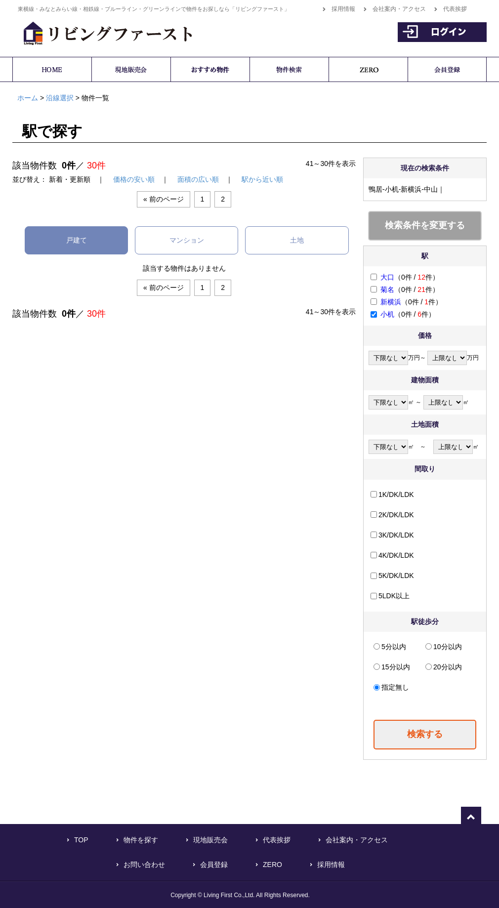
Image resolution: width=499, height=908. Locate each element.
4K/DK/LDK (396, 555)
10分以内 (447, 647)
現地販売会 (210, 840)
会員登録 (214, 864)
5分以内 (393, 647)
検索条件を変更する (425, 225)
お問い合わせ (144, 864)
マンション (186, 240)
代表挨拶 (455, 8)
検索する (425, 734)
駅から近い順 (262, 179)
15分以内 (395, 667)
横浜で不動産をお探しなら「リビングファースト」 (102, 31)
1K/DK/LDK (396, 494)
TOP (81, 840)
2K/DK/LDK (396, 515)
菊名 (387, 289)
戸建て (76, 240)
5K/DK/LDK (396, 575)
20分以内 (447, 667)
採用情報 (343, 8)
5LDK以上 (394, 596)
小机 (387, 314)
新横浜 (390, 302)
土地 (297, 240)
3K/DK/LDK (396, 535)
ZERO (272, 864)
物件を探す (141, 840)
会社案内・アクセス (399, 8)
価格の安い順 (134, 179)
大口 (387, 277)
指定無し (395, 687)
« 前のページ (163, 199)
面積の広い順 (198, 179)
